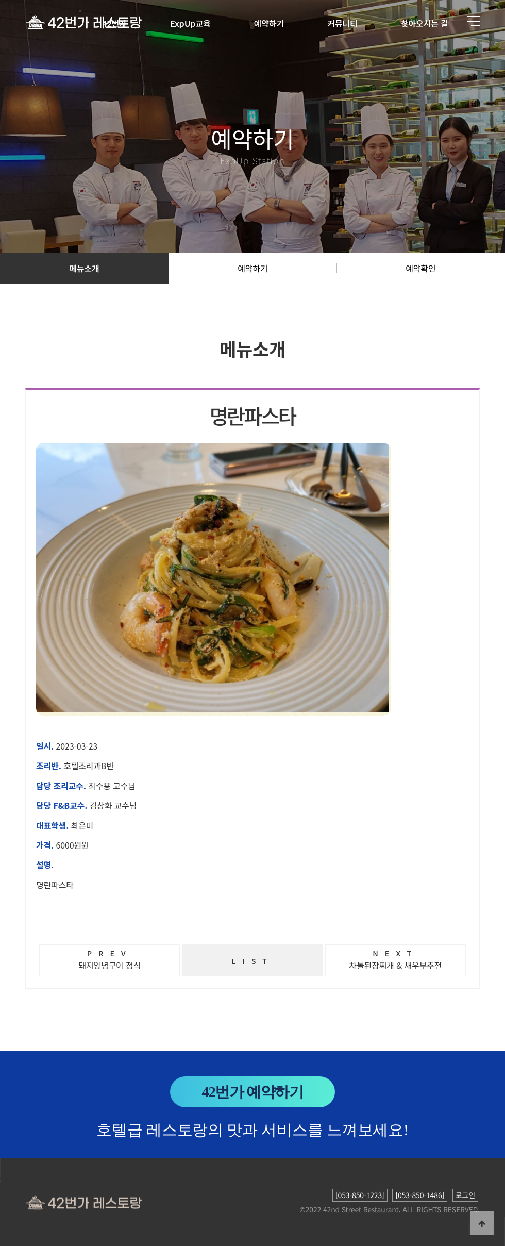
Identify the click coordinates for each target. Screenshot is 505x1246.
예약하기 (269, 23)
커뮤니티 (342, 23)
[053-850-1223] (359, 1195)
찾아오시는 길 (424, 23)
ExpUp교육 (190, 23)
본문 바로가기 (0, 0)
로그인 (465, 1195)
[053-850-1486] (419, 1195)
